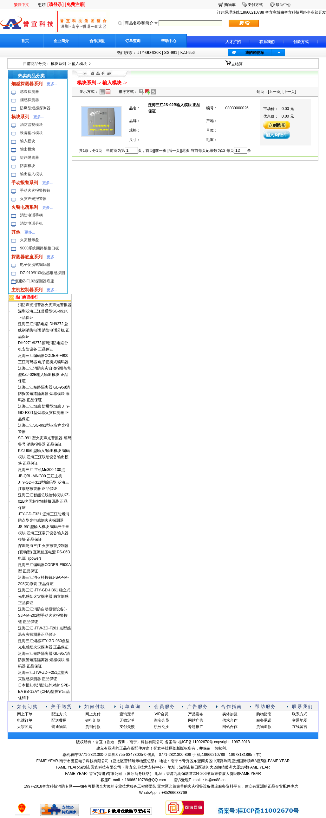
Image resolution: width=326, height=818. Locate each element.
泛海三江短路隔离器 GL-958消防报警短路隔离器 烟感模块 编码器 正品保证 (44, 393)
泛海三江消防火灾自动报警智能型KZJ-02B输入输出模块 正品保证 (44, 374)
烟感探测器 (29, 100)
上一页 (274, 91)
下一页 (289, 91)
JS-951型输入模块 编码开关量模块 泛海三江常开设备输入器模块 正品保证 (43, 533)
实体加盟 (230, 714)
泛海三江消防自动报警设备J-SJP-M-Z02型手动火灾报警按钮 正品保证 (43, 615)
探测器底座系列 (26, 256)
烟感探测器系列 (26, 83)
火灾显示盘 (29, 240)
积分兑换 (161, 727)
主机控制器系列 (26, 289)
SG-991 (170, 52)
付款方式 (301, 42)
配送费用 (59, 720)
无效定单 (127, 720)
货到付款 (93, 727)
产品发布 (195, 714)
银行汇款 (93, 720)
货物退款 (263, 727)
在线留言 (299, 727)
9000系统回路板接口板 (39, 248)
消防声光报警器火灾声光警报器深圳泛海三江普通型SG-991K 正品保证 (44, 311)
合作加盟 (97, 41)
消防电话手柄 (31, 215)
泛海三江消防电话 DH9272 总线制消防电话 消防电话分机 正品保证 (44, 330)
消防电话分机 (31, 223)
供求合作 (230, 720)
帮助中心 (168, 41)
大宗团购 (24, 727)
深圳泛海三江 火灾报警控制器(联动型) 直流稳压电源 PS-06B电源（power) (44, 552)
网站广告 (195, 720)
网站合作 (230, 727)
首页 (25, 41)
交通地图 (299, 720)
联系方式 (299, 714)
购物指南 (263, 714)
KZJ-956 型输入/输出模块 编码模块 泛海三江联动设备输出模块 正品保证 (44, 457)
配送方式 (59, 714)
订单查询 (132, 41)
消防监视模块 (31, 124)
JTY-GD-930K (149, 52)
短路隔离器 (29, 157)
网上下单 (24, 714)
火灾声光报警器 (33, 198)
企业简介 (61, 41)
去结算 (237, 64)
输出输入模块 (31, 174)
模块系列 (58, 63)
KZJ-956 (187, 52)
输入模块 (79, 63)
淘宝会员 (161, 720)
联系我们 (267, 42)
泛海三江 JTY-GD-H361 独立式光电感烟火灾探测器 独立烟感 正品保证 (44, 596)
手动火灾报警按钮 (35, 190)
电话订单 (24, 720)
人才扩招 (233, 42)
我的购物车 (254, 52)
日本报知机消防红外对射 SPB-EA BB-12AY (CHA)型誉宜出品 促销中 (44, 691)
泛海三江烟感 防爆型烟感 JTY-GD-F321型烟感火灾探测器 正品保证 (44, 412)
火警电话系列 (24, 207)
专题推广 (195, 727)
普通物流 (59, 727)
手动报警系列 (24, 182)
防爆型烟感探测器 (35, 108)
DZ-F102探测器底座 (37, 281)
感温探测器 (29, 91)
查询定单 (127, 714)
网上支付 (93, 714)
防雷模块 (27, 166)
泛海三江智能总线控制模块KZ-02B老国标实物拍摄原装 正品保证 (44, 501)
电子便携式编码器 (35, 264)
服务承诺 (263, 720)
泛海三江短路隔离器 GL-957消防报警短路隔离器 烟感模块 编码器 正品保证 (44, 659)
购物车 (230, 5)
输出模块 (27, 149)
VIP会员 (161, 714)
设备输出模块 (31, 133)
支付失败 (127, 727)
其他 (15, 232)
